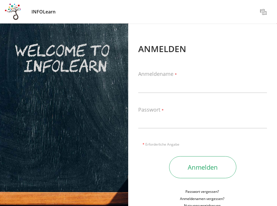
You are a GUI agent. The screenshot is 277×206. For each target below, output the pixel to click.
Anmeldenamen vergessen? (202, 198)
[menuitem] (264, 11)
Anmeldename (157, 74)
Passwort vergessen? (202, 191)
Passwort (151, 110)
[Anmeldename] (202, 84)
